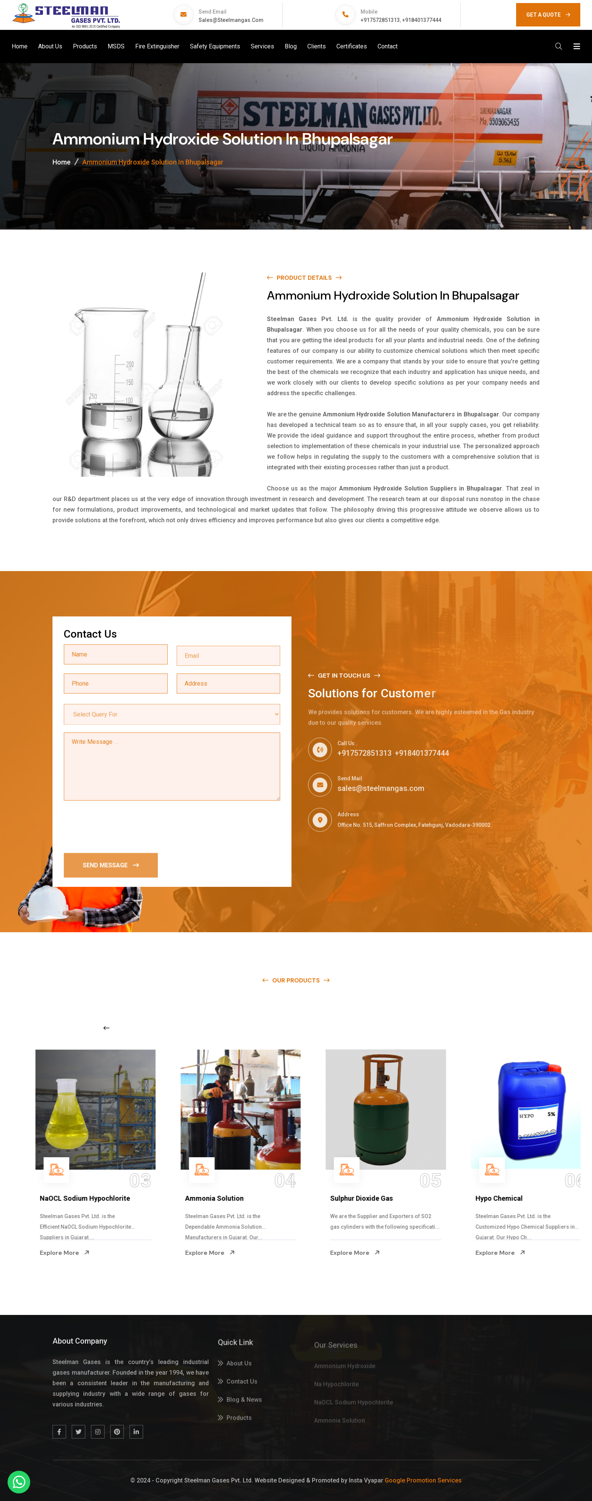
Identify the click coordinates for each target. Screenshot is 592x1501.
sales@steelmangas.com (231, 20)
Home (20, 46)
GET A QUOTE (548, 15)
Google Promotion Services (423, 1480)
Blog (291, 46)
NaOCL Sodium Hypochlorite (213, 1198)
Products (85, 46)
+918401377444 (421, 20)
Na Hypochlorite (48, 1198)
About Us (50, 46)
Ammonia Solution (342, 1198)
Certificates (351, 46)
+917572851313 (380, 20)
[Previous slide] (106, 1027)
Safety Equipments (215, 46)
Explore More (47, 1253)
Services (262, 46)
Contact (388, 46)
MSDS (116, 46)
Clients (316, 46)
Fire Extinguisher (157, 46)
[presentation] (121, 827)
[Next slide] (464, 1027)
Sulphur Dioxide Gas (489, 1198)
